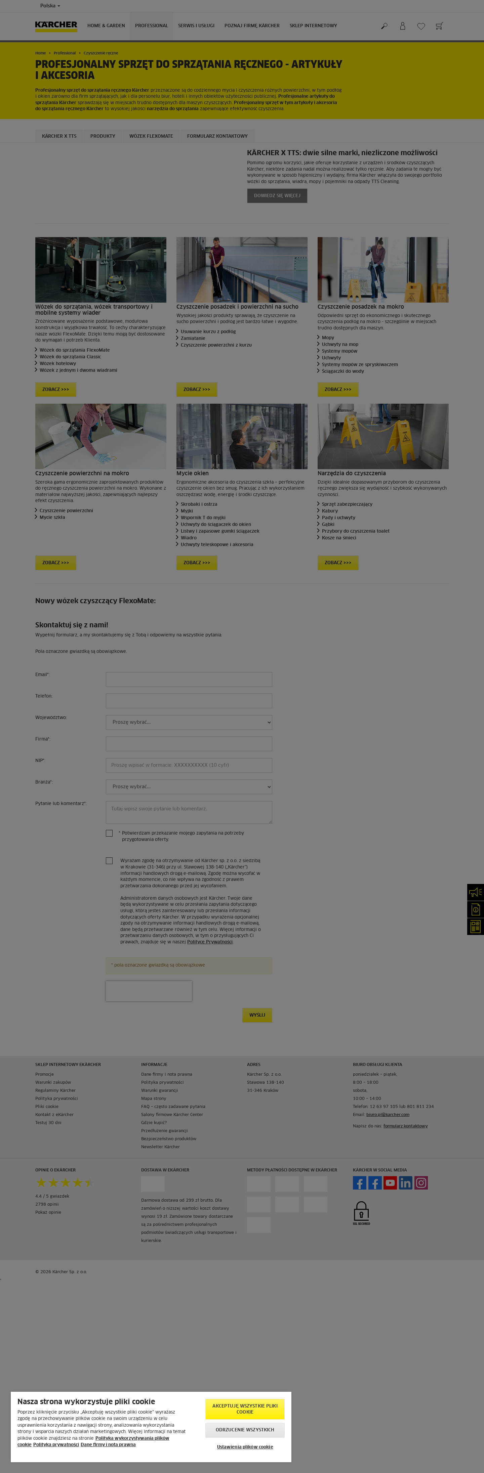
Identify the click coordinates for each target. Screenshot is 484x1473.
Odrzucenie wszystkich (245, 1430)
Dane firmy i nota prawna (108, 1445)
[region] (151, 1427)
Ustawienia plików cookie (245, 1447)
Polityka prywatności (56, 1445)
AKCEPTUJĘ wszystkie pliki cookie (244, 1409)
